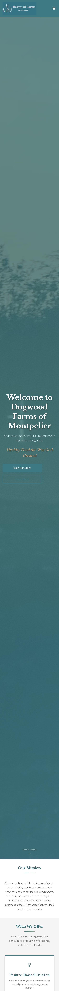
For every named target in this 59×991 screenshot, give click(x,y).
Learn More (22, 479)
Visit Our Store (22, 468)
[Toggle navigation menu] (54, 8)
